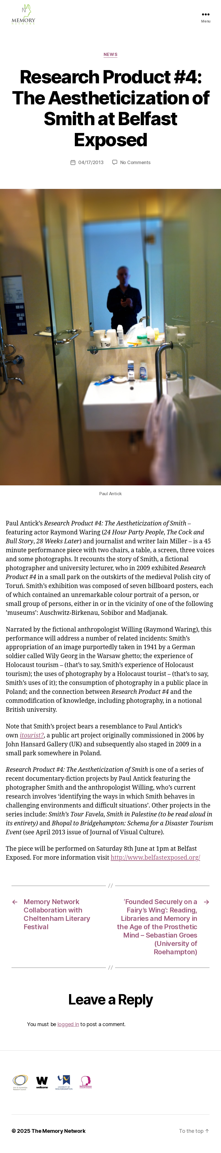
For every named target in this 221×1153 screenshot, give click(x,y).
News (110, 60)
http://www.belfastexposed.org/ (155, 863)
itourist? (32, 741)
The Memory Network (58, 1137)
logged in (68, 1030)
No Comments (135, 168)
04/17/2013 (90, 168)
